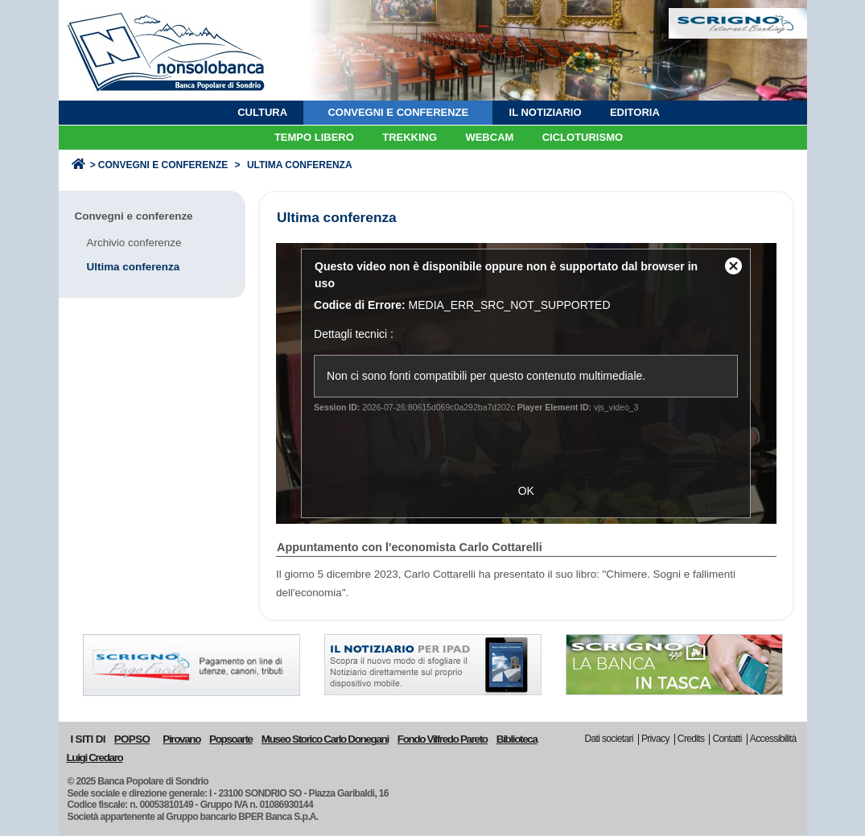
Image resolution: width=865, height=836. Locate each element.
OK (526, 490)
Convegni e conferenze (163, 165)
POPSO (132, 739)
